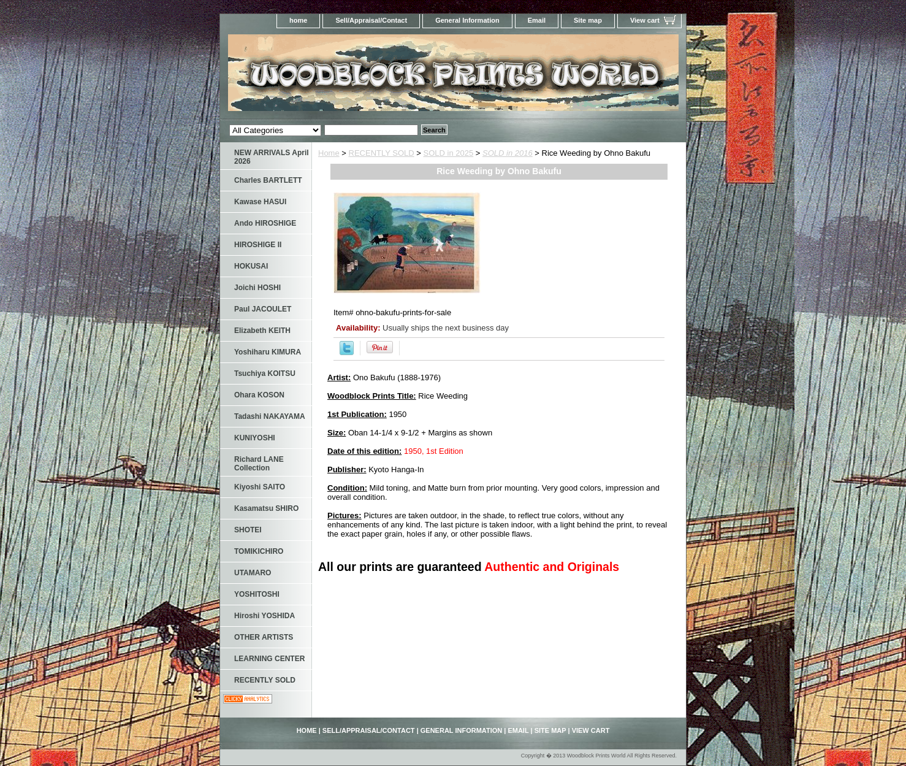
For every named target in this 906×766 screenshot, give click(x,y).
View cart (645, 20)
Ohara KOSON (259, 395)
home (298, 20)
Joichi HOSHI (257, 287)
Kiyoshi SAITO (259, 487)
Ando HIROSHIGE (265, 223)
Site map (588, 20)
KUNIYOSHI (254, 438)
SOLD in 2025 (449, 153)
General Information (467, 20)
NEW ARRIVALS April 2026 (271, 157)
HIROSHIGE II (257, 244)
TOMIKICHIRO (258, 551)
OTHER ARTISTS (263, 637)
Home (329, 153)
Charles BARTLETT (268, 180)
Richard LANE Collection (259, 463)
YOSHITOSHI (257, 594)
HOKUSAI (251, 266)
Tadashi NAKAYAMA (269, 416)
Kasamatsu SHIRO (266, 508)
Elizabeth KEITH (262, 330)
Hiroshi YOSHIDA (264, 615)
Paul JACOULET (262, 309)
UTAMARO (252, 573)
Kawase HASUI (260, 201)
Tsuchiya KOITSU (264, 373)
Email (537, 20)
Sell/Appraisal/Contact (371, 20)
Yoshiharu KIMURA (267, 352)
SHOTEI (248, 530)
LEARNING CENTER (269, 658)
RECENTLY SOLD (381, 153)
